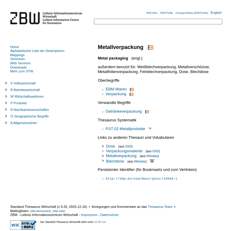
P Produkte (18, 103)
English (216, 12)
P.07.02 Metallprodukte (125, 128)
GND (128, 146)
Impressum (89, 215)
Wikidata (152, 156)
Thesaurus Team (160, 206)
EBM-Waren (116, 89)
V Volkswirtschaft (23, 83)
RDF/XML (152, 12)
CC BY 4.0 (100, 221)
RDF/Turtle (166, 12)
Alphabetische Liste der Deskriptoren (37, 51)
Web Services (20, 63)
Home (14, 47)
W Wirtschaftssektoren (27, 96)
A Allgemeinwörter (23, 123)
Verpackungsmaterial (124, 151)
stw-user (59, 211)
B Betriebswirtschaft (25, 90)
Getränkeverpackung (124, 111)
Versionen (17, 59)
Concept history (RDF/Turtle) (192, 12)
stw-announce (40, 211)
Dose (110, 146)
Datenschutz (109, 215)
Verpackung (116, 94)
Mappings (17, 55)
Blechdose (115, 161)
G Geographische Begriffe (29, 116)
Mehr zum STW (21, 71)
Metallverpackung (121, 155)
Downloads (18, 67)
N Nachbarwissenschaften (29, 109)
